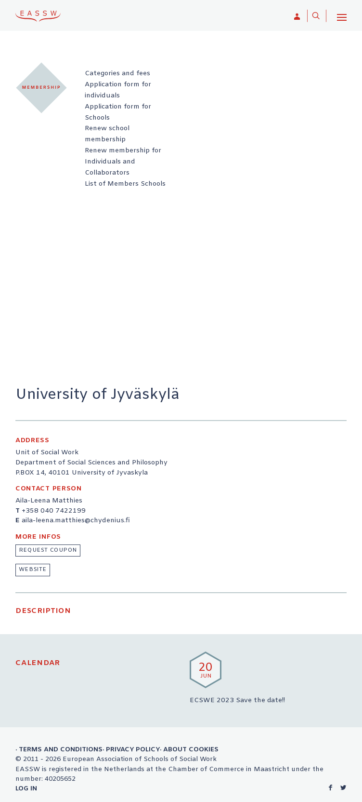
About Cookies (191, 749)
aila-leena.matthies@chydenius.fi (76, 520)
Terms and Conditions (61, 749)
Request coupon (48, 550)
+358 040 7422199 (54, 511)
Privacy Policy (133, 749)
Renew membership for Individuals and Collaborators (123, 161)
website (33, 569)
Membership (41, 87)
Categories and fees (117, 73)
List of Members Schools (125, 184)
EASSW (38, 16)
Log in (26, 788)
